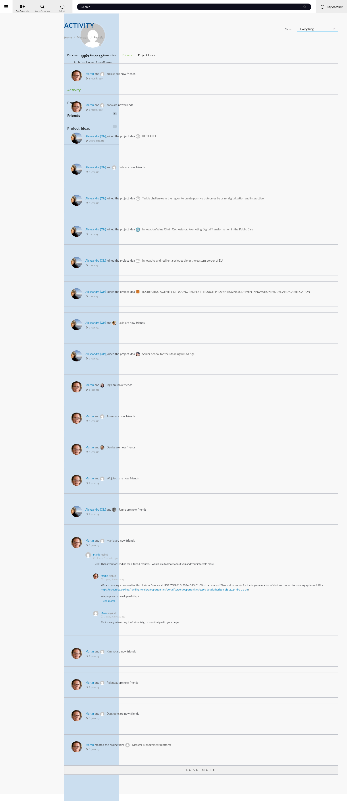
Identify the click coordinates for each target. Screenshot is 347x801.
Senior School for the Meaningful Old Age (232, 360)
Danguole (177, 724)
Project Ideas (92, 113)
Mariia (175, 547)
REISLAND (213, 136)
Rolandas (176, 693)
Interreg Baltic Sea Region (18, 790)
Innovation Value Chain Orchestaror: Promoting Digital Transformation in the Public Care (262, 229)
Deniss (175, 453)
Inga (173, 391)
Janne (186, 515)
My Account (331, 7)
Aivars (175, 422)
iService (13, 794)
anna (174, 105)
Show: (288, 29)
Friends (92, 104)
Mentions (155, 55)
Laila (186, 329)
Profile (72, 96)
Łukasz (175, 73)
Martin (154, 73)
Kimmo (175, 662)
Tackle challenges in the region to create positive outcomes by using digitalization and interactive (267, 198)
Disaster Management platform (215, 755)
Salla (186, 167)
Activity (73, 88)
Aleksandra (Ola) (160, 136)
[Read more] (172, 611)
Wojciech (177, 484)
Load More (233, 781)
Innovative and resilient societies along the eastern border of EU (246, 260)
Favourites (173, 55)
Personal (137, 55)
